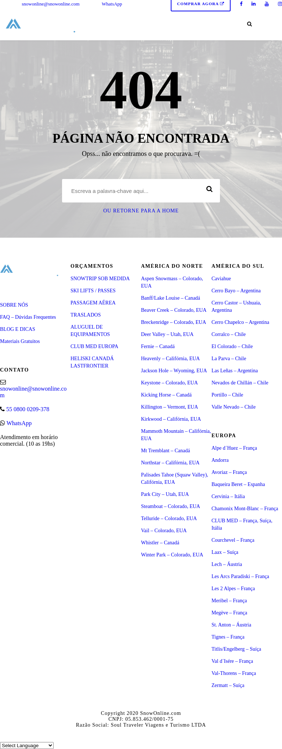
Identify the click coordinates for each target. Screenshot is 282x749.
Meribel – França (229, 600)
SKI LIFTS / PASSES (93, 290)
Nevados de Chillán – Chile (240, 383)
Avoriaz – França (229, 472)
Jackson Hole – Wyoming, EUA (174, 370)
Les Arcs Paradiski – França (240, 576)
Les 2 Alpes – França (233, 588)
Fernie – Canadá (158, 346)
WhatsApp (112, 4)
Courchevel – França (233, 540)
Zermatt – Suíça (228, 685)
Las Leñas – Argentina (235, 370)
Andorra (220, 460)
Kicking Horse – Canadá (166, 395)
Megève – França (229, 612)
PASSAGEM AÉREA (93, 303)
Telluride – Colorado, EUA (169, 518)
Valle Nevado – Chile (234, 407)
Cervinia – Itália (228, 496)
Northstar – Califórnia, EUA (170, 462)
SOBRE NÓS (14, 305)
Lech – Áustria (227, 564)
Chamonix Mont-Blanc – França (245, 508)
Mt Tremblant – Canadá (165, 450)
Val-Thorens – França (234, 673)
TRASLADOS (85, 315)
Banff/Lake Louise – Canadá (170, 298)
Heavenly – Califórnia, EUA (170, 358)
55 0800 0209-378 (27, 409)
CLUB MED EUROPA (94, 346)
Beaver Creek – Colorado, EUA (173, 310)
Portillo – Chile (227, 395)
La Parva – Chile (229, 358)
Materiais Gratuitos (20, 341)
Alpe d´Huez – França (234, 448)
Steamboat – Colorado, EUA (170, 506)
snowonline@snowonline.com (51, 4)
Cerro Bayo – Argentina (236, 290)
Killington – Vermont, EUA (169, 407)
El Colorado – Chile (232, 346)
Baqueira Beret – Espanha (238, 484)
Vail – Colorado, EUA (164, 530)
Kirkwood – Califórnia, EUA (171, 419)
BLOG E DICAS (17, 329)
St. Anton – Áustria (231, 625)
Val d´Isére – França (232, 661)
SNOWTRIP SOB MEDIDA (100, 278)
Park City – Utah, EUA (165, 494)
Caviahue (221, 278)
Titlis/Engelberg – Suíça (236, 649)
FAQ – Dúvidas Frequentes (28, 317)
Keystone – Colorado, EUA (169, 383)
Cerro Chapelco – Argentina (240, 322)
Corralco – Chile (229, 334)
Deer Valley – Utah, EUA (167, 334)
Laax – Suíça (225, 552)
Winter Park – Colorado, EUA (172, 555)
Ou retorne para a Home (141, 210)
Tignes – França (228, 637)
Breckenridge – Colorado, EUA (173, 322)
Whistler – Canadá (160, 542)
